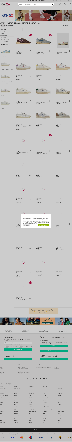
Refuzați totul (26, 225)
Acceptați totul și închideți (43, 225)
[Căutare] (52, 4)
